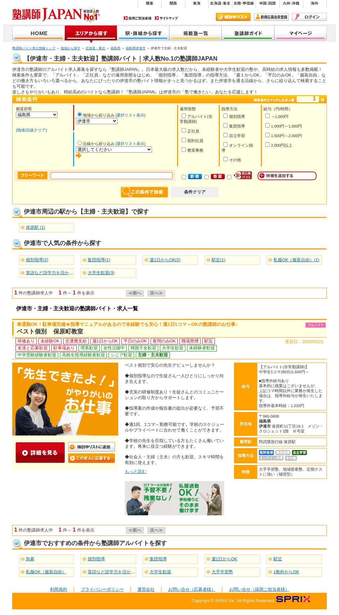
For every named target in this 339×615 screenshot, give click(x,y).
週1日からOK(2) (165, 259)
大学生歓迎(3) (101, 272)
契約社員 (192, 140)
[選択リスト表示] (130, 115)
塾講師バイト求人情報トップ (33, 48)
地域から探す (91, 33)
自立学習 (234, 135)
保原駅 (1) (35, 227)
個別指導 (234, 116)
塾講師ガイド (248, 33)
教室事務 (192, 149)
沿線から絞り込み (96, 144)
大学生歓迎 (160, 571)
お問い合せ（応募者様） (192, 589)
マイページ (300, 33)
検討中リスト (233, 17)
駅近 (277, 558)
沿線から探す (143, 33)
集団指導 (234, 125)
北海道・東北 (95, 48)
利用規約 (58, 589)
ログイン (309, 17)
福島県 (116, 48)
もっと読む (135, 471)
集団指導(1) (99, 259)
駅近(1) (218, 259)
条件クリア (195, 191)
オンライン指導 (237, 147)
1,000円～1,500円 (283, 125)
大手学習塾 (222, 571)
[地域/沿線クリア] (31, 130)
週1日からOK (224, 558)
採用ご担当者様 (138, 18)
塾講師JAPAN (38, 33)
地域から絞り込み (96, 115)
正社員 (190, 130)
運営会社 (146, 589)
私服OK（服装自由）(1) (296, 259)
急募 (30, 558)
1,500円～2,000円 (283, 135)
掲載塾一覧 (196, 33)
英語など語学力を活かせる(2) (54, 272)
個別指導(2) (37, 259)
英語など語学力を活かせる (113, 571)
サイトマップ (166, 18)
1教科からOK (286, 571)
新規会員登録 (271, 17)
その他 (232, 159)
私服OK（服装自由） (46, 571)
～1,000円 (277, 116)
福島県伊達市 (136, 48)
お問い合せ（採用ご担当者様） (259, 589)
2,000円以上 (279, 144)
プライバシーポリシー (102, 589)
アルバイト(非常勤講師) (196, 119)
